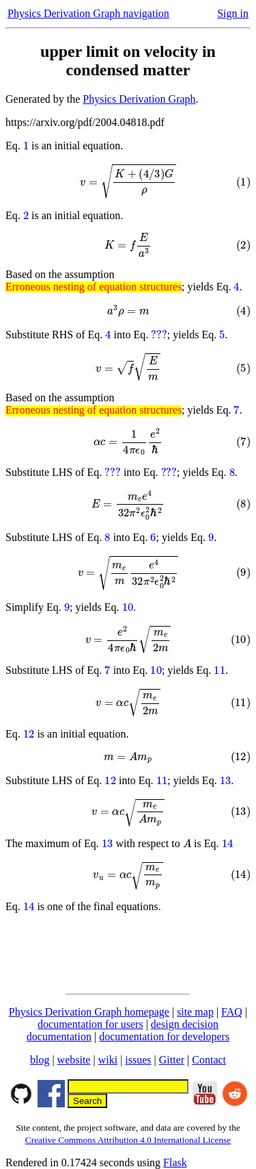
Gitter (171, 1060)
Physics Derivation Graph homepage (89, 1012)
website (74, 1060)
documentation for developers (164, 1036)
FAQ (231, 1012)
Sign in (232, 13)
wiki (107, 1060)
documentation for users (90, 1024)
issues (138, 1060)
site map (195, 1012)
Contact (209, 1060)
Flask (175, 1162)
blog (39, 1060)
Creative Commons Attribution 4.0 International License (128, 1140)
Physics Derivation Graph (139, 99)
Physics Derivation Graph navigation (88, 13)
